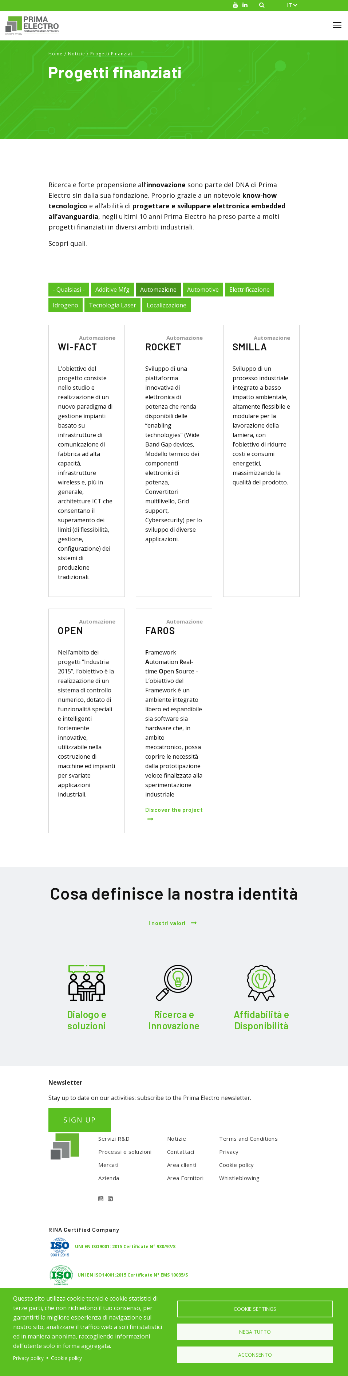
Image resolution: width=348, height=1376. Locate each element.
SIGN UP (79, 1120)
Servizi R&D (114, 1138)
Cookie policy (236, 1164)
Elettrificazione (249, 290)
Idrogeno (65, 305)
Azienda (108, 1178)
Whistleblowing (239, 1178)
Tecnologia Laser (112, 305)
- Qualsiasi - (69, 290)
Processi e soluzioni (124, 1151)
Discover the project (174, 809)
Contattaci (180, 1151)
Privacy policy (28, 1358)
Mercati (108, 1164)
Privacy (229, 1151)
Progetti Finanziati (112, 54)
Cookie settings (255, 1308)
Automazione (158, 290)
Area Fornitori (185, 1178)
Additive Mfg (112, 290)
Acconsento (255, 1355)
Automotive (203, 290)
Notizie (76, 54)
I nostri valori (167, 922)
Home (55, 54)
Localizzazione (166, 305)
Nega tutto (255, 1331)
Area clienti (182, 1164)
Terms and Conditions (248, 1138)
